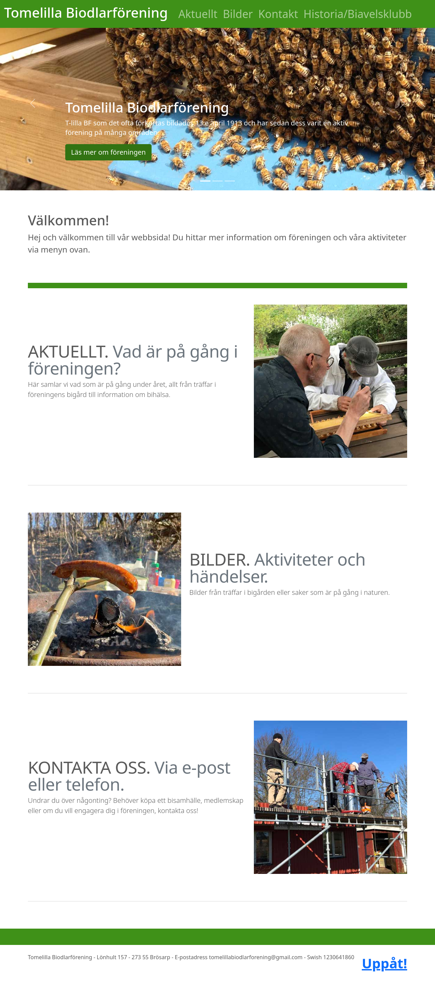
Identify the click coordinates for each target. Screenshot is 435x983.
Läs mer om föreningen (108, 152)
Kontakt (278, 13)
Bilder (238, 13)
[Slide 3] (230, 181)
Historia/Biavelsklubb (357, 13)
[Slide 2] (217, 181)
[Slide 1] (205, 181)
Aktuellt (198, 13)
